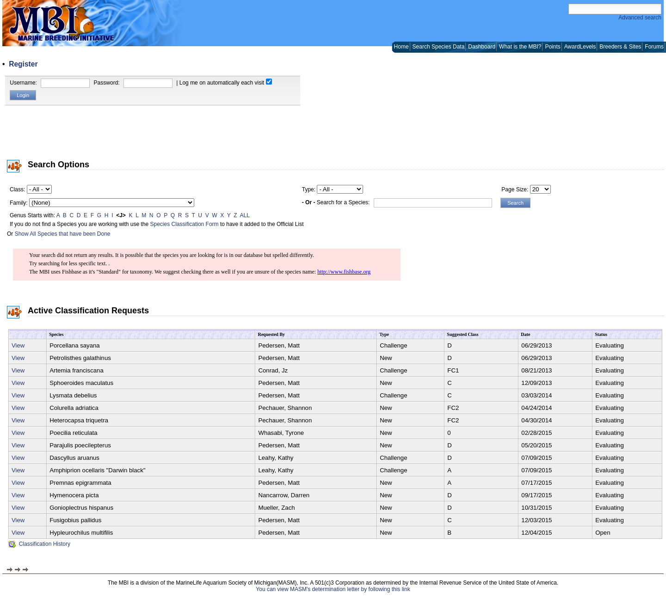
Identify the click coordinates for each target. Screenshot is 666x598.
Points (552, 46)
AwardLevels (580, 46)
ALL (245, 215)
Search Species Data (439, 46)
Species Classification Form (184, 224)
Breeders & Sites (620, 46)
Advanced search (639, 17)
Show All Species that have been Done (63, 234)
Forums (654, 46)
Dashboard (481, 46)
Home (401, 46)
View (18, 345)
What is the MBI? (520, 46)
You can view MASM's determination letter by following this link (333, 589)
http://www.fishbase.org (343, 271)
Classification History (39, 544)
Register (23, 64)
